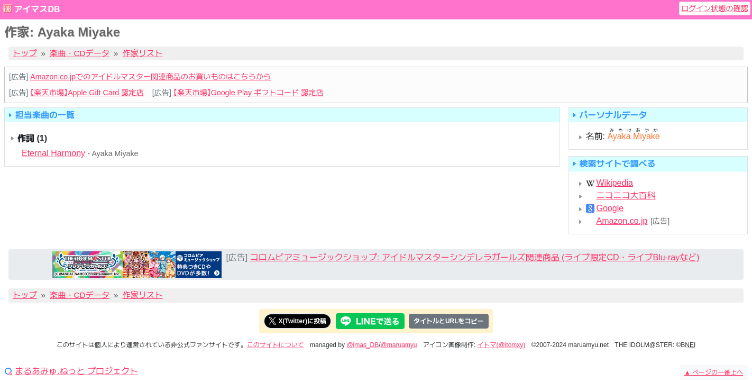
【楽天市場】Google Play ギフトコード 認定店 (248, 92)
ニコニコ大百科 (626, 196)
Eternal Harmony (53, 153)
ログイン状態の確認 (714, 8)
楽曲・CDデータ (79, 53)
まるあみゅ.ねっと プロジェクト (76, 371)
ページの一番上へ (713, 372)
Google (610, 208)
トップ (25, 53)
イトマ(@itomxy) (502, 345)
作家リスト (143, 53)
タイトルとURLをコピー (449, 321)
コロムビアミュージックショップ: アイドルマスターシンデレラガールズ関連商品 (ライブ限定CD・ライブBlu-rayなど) (475, 257)
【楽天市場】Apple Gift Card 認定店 (86, 92)
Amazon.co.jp (622, 221)
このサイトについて (275, 345)
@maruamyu (399, 345)
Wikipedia (615, 183)
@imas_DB (362, 345)
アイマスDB (37, 9)
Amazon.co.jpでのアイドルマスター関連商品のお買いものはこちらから (150, 76)
